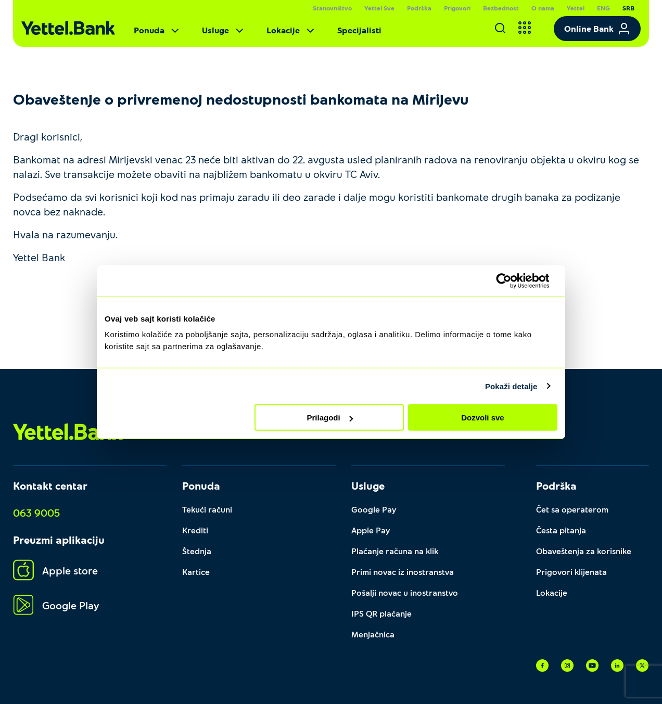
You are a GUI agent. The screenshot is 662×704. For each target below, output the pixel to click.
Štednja (196, 551)
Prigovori (457, 7)
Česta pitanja (561, 530)
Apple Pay (370, 530)
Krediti (195, 530)
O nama (542, 7)
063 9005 (36, 512)
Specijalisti (359, 30)
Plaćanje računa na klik (394, 551)
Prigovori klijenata (571, 572)
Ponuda (157, 30)
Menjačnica (372, 634)
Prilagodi (330, 417)
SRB (628, 7)
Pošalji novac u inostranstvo (404, 592)
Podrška (419, 7)
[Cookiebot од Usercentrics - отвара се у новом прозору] (511, 280)
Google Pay (374, 509)
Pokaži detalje (511, 385)
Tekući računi (207, 509)
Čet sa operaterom (572, 509)
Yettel (575, 7)
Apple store (55, 570)
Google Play (56, 605)
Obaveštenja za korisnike (583, 551)
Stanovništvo (332, 7)
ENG (603, 7)
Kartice (196, 572)
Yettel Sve (379, 7)
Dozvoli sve (482, 417)
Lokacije (291, 30)
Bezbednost (501, 7)
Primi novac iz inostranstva (402, 572)
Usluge (224, 30)
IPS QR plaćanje (381, 613)
